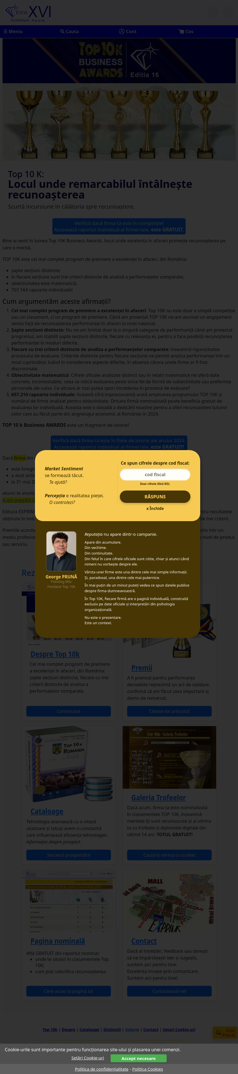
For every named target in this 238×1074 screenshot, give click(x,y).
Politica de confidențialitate (102, 1069)
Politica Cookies (147, 1069)
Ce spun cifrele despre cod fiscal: (155, 463)
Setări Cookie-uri (87, 1058)
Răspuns (154, 497)
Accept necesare (139, 1058)
